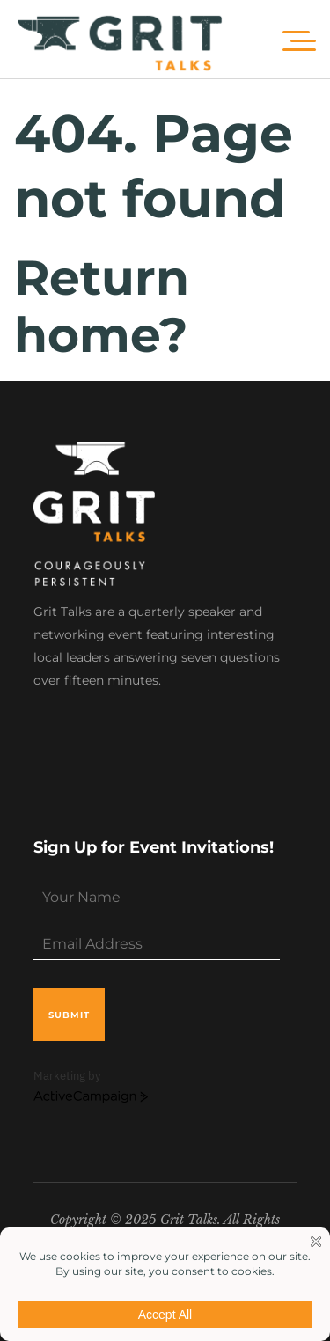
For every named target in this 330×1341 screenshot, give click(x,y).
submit (69, 1015)
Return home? (101, 306)
